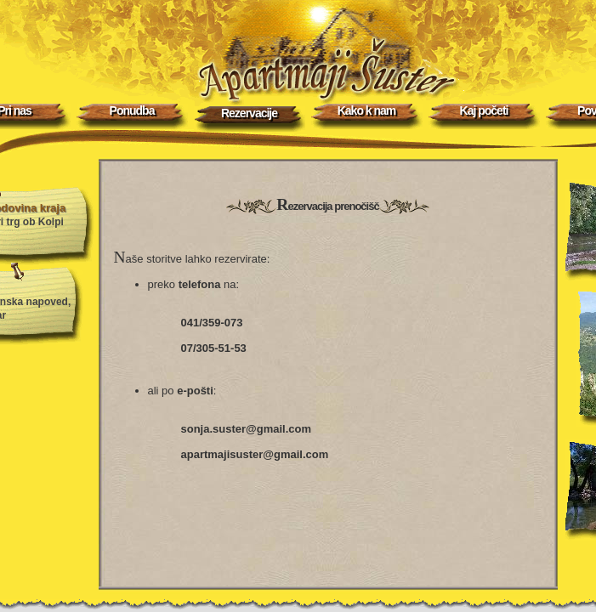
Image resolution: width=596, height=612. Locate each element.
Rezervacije (249, 113)
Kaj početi (484, 110)
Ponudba (132, 110)
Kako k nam (367, 110)
